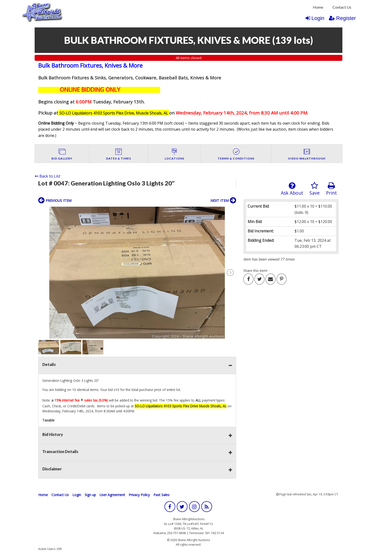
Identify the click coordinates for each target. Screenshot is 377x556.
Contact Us (342, 7)
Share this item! (255, 270)
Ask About (292, 189)
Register (342, 18)
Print (331, 189)
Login (315, 18)
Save (314, 189)
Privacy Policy (139, 494)
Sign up (90, 494)
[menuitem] (318, 7)
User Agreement (112, 494)
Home (318, 7)
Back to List (47, 176)
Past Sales (161, 494)
